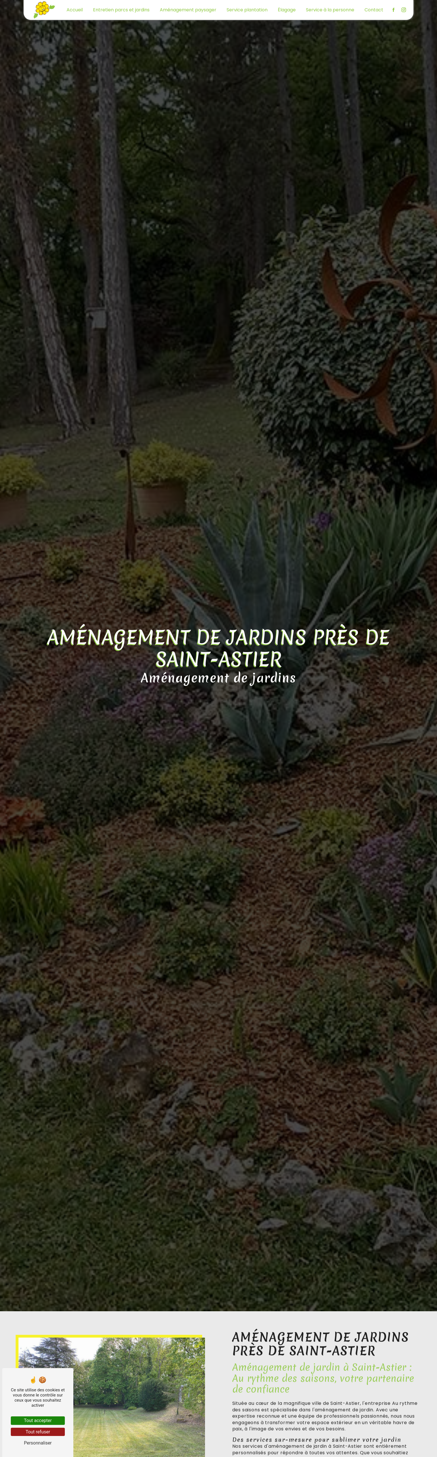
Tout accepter (38, 1420)
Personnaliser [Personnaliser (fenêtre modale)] (38, 1443)
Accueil (75, 10)
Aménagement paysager (188, 10)
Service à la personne (330, 10)
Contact (373, 10)
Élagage (287, 10)
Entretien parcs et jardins (121, 10)
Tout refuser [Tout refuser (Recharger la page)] (38, 1432)
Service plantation (247, 10)
